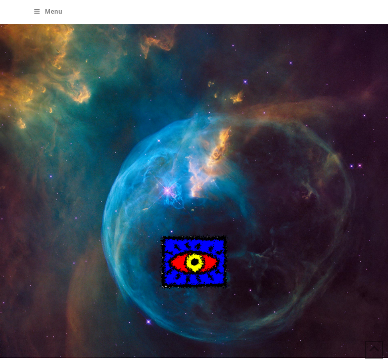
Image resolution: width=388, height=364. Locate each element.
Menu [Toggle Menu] (47, 11)
